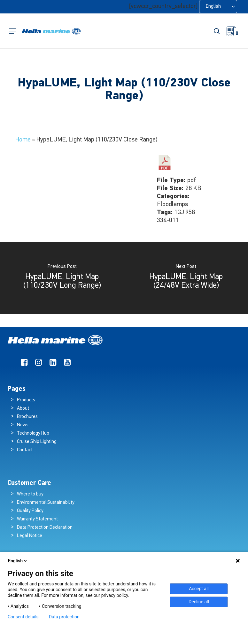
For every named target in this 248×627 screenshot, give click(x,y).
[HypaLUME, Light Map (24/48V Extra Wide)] (186, 278)
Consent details (23, 616)
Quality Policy (30, 511)
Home (23, 140)
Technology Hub (33, 433)
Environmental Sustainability (45, 502)
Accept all (199, 588)
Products (26, 400)
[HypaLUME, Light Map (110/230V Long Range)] (62, 278)
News (22, 425)
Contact (25, 450)
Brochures (27, 416)
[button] (12, 31)
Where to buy (30, 494)
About (23, 408)
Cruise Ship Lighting (37, 441)
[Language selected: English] (218, 6)
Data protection (64, 616)
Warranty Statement (37, 519)
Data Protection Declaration (45, 527)
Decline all (199, 601)
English (18, 560)
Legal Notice (29, 536)
